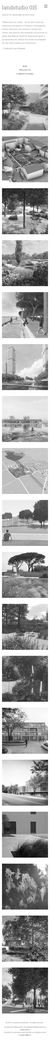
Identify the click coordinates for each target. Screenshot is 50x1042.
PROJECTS (25, 70)
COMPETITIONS (25, 74)
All (25, 66)
